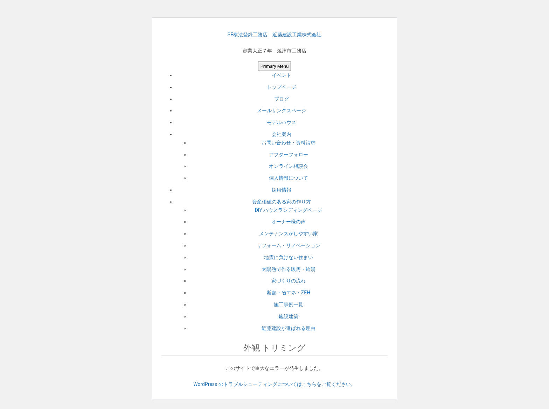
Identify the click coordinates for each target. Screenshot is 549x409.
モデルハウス (281, 122)
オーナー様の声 (288, 221)
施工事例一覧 (288, 304)
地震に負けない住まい (288, 257)
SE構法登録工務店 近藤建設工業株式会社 (274, 34)
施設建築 (288, 316)
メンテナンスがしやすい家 (288, 233)
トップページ (281, 87)
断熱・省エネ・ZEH (288, 292)
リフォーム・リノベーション (288, 245)
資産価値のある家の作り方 (281, 201)
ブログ (281, 99)
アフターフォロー (288, 154)
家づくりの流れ (288, 281)
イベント (281, 75)
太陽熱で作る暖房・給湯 (288, 269)
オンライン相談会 (288, 166)
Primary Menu (274, 66)
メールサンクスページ (281, 110)
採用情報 (281, 190)
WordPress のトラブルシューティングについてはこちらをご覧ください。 (274, 384)
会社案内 (281, 134)
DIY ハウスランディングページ (288, 210)
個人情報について (288, 178)
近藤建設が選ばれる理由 (288, 328)
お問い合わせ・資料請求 (288, 142)
